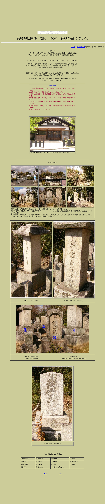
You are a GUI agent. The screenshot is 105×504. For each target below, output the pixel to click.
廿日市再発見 (81, 47)
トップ (73, 47)
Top (60, 474)
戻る (45, 474)
